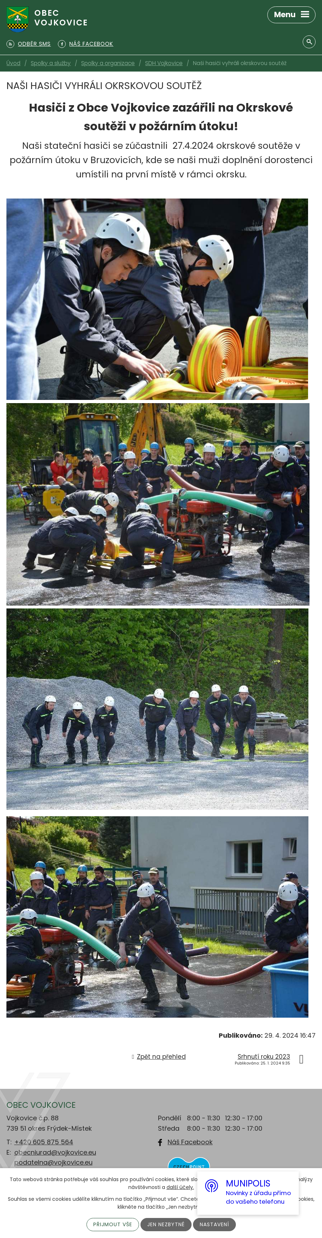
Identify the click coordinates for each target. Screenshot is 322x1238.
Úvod (13, 63)
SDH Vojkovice (164, 63)
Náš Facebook (190, 1141)
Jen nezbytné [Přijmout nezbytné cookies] (166, 1224)
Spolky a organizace (108, 63)
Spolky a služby (51, 63)
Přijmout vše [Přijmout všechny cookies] (112, 1224)
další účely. (180, 1187)
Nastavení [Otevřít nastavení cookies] (214, 1224)
